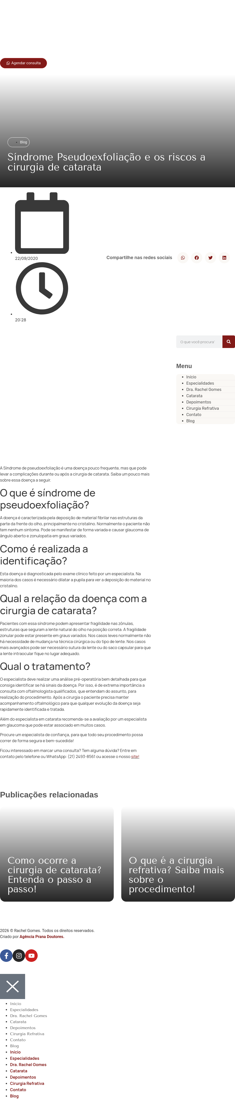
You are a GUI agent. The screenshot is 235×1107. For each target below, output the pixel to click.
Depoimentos (23, 1027)
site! (135, 756)
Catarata (18, 1021)
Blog (190, 421)
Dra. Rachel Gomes (203, 389)
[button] (183, 257)
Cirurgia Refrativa (202, 408)
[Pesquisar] (228, 341)
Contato (18, 1039)
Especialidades (24, 1009)
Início (15, 1003)
